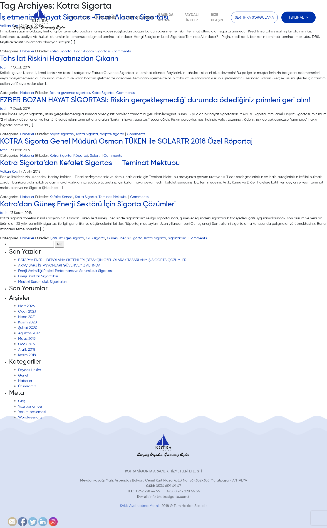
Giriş (21, 401)
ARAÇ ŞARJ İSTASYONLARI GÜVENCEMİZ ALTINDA (59, 265)
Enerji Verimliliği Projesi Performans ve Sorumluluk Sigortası (65, 271)
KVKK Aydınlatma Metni (139, 506)
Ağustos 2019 (29, 333)
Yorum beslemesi (32, 412)
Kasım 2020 (27, 322)
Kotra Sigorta (61, 51)
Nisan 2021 (26, 317)
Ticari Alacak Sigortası (91, 51)
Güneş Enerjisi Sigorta (124, 238)
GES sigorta (95, 238)
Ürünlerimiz (105, 17)
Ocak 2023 (27, 311)
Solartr (95, 155)
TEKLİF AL (296, 17)
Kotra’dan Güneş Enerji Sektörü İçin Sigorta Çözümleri (88, 203)
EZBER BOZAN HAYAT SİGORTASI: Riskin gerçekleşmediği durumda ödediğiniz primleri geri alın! (155, 99)
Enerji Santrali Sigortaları (38, 276)
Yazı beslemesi (30, 406)
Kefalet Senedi (61, 197)
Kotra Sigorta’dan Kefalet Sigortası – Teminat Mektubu (90, 162)
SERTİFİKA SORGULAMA (254, 17)
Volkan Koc (9, 171)
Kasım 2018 (27, 355)
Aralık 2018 (26, 349)
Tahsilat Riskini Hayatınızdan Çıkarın (59, 58)
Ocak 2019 (26, 344)
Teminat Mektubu (113, 197)
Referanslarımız (138, 17)
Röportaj (80, 155)
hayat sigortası (62, 134)
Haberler (27, 51)
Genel (23, 375)
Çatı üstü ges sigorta (67, 238)
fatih (3, 67)
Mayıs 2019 (26, 338)
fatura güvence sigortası (70, 92)
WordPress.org (30, 417)
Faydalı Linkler (29, 370)
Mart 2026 (26, 306)
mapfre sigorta (112, 134)
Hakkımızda (78, 17)
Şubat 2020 (27, 327)
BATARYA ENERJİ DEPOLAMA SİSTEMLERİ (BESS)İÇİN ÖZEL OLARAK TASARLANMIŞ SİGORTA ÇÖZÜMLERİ (102, 260)
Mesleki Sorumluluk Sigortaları (42, 281)
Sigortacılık (177, 238)
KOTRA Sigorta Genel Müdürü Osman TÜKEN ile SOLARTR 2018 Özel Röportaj (126, 141)
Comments (121, 51)
